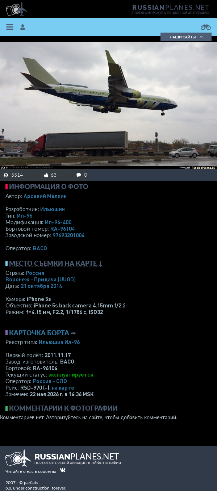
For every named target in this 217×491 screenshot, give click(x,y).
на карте (63, 387)
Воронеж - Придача (40, 279)
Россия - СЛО (50, 381)
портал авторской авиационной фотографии (170, 13)
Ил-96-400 (58, 222)
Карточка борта (39, 333)
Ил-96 (24, 215)
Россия (35, 272)
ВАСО (40, 248)
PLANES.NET (171, 7)
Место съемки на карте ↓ (56, 263)
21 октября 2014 (41, 285)
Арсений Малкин (45, 196)
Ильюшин (52, 209)
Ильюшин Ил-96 (59, 342)
